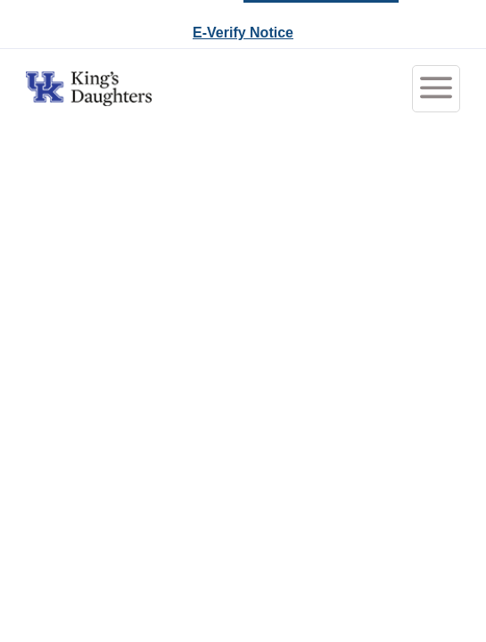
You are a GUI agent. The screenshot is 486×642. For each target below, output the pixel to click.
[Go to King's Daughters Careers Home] (89, 88)
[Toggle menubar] (436, 88)
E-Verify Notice (243, 32)
